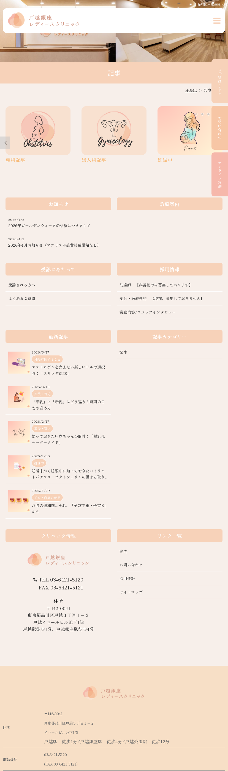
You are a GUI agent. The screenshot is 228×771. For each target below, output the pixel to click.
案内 (123, 551)
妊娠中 (165, 159)
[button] (216, 20)
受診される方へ (21, 285)
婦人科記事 (94, 159)
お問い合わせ (219, 127)
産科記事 (15, 159)
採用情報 (127, 578)
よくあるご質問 (21, 298)
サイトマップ (131, 592)
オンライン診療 (219, 174)
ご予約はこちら (219, 81)
